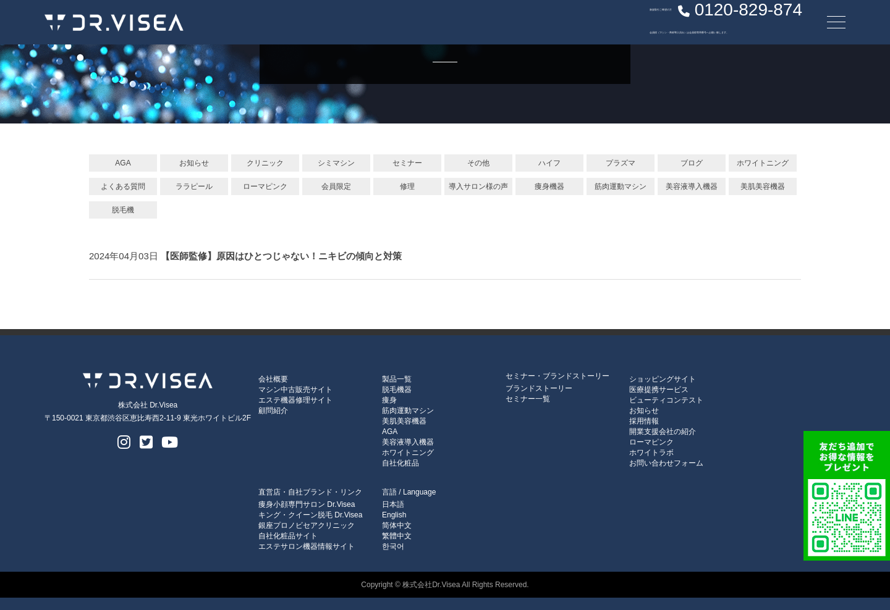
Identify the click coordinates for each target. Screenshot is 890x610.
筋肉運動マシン (620, 186)
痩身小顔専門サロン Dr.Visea (306, 504)
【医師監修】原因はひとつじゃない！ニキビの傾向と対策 (281, 256)
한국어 (393, 546)
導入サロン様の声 (478, 186)
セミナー (407, 163)
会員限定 (336, 186)
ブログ (691, 163)
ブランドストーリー (539, 388)
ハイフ (549, 163)
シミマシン (336, 163)
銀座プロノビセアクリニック (306, 525)
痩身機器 (549, 186)
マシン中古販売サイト (295, 389)
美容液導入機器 (692, 186)
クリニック (265, 163)
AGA (122, 163)
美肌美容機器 (762, 186)
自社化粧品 (400, 463)
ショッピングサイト (662, 379)
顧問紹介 (273, 410)
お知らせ (194, 163)
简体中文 (397, 525)
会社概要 (273, 379)
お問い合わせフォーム (666, 463)
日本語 (393, 504)
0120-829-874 (680, 21)
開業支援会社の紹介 (662, 431)
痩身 (389, 400)
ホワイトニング (763, 163)
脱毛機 (123, 210)
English (394, 515)
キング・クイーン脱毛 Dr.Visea (310, 515)
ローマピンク (265, 186)
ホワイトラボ (651, 452)
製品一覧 (397, 379)
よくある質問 (123, 186)
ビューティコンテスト (666, 400)
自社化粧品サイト (288, 536)
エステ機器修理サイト (295, 400)
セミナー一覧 (528, 399)
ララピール (194, 186)
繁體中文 (397, 536)
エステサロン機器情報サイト (306, 546)
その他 (478, 163)
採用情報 (644, 421)
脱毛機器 (397, 389)
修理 (407, 186)
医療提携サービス (659, 389)
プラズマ (620, 163)
